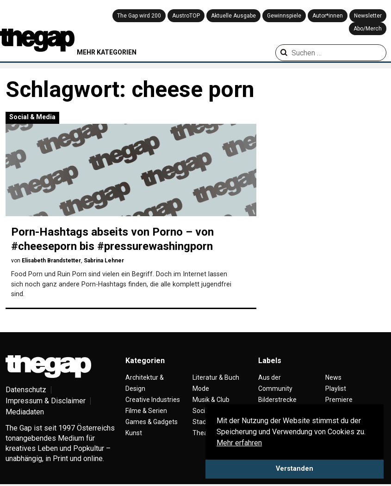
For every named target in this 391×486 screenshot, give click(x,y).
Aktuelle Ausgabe (233, 15)
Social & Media (32, 117)
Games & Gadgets (151, 421)
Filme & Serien (146, 410)
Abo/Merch (368, 28)
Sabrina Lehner (104, 260)
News (333, 377)
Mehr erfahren (239, 442)
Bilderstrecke (277, 399)
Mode (200, 388)
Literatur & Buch (215, 377)
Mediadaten (25, 411)
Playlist (335, 388)
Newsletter (368, 15)
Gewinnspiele (284, 15)
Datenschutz (26, 389)
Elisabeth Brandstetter (51, 260)
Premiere (339, 399)
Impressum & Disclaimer (46, 400)
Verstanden (294, 469)
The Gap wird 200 (139, 15)
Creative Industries (152, 399)
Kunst (133, 433)
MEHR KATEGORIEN (107, 52)
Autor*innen (327, 15)
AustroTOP (186, 15)
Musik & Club (211, 399)
